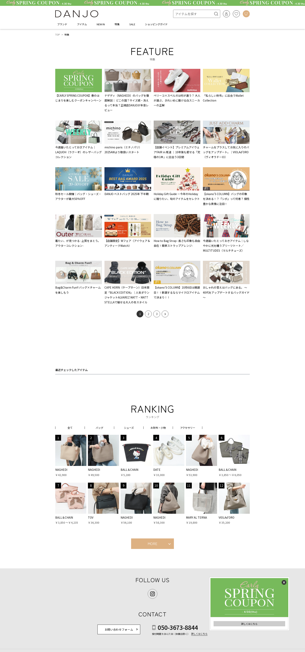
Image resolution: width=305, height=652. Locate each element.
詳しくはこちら (249, 623)
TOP (57, 34)
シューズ (129, 427)
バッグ (99, 427)
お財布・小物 (158, 427)
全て (70, 427)
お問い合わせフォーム (119, 629)
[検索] (214, 14)
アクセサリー (188, 427)
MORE (152, 543)
